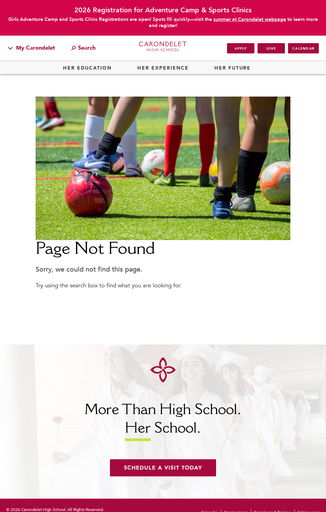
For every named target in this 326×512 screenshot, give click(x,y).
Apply (241, 48)
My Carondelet (31, 48)
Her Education (87, 68)
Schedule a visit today (163, 468)
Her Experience (162, 68)
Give (271, 48)
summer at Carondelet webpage (249, 19)
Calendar (303, 48)
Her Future (232, 68)
